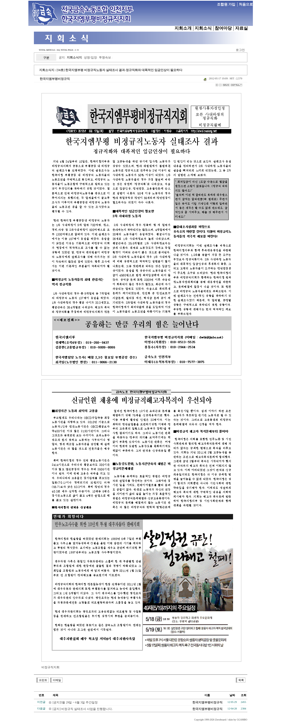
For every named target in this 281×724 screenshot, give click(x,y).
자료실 (241, 28)
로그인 (240, 50)
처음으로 (246, 4)
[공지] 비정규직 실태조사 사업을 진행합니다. (83, 709)
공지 (62, 57)
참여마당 (223, 28)
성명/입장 (90, 57)
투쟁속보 (105, 57)
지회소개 (183, 28)
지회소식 (203, 28)
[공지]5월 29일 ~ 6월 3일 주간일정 (75, 702)
